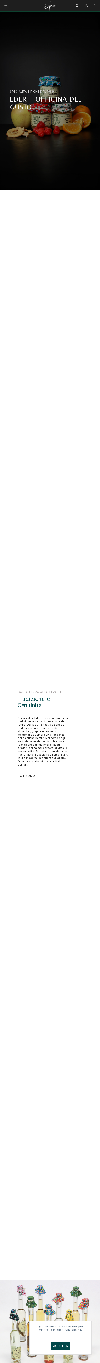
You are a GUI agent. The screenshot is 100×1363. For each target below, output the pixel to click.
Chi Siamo (27, 775)
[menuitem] (77, 5)
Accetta (60, 1346)
